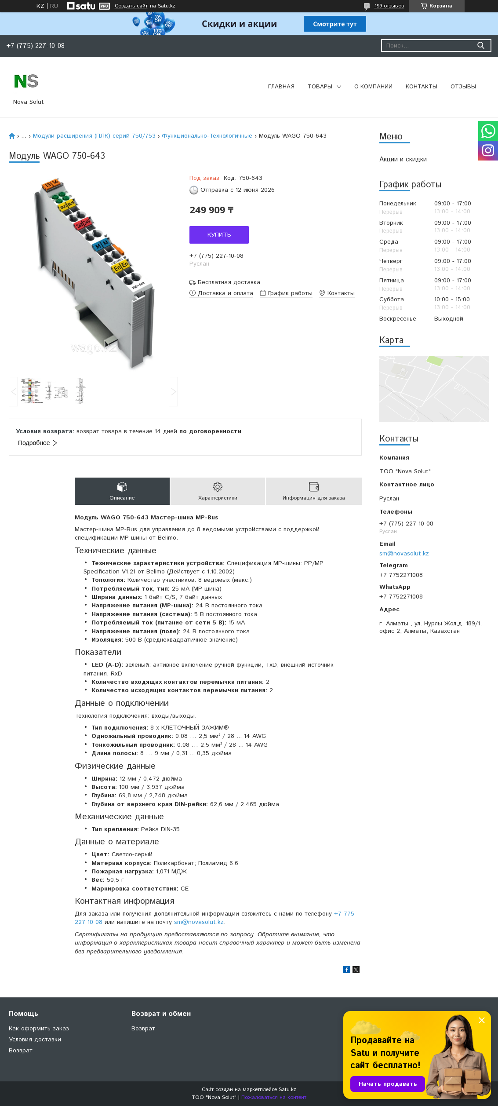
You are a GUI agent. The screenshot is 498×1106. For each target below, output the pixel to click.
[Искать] (481, 45)
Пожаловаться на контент (273, 1097)
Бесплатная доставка (229, 282)
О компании (373, 87)
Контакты (421, 87)
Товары (320, 87)
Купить (219, 234)
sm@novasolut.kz (404, 553)
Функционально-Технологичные (207, 136)
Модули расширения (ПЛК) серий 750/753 (94, 136)
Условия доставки (35, 1039)
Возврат (21, 1050)
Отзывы (463, 87)
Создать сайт (131, 6)
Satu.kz (287, 1089)
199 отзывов (389, 6)
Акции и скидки (403, 159)
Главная (281, 87)
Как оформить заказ (39, 1028)
